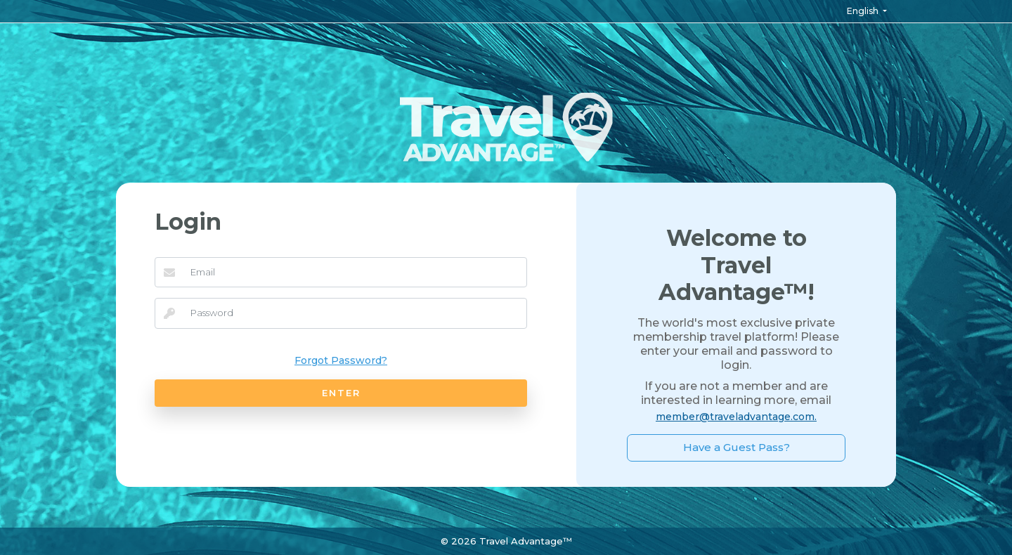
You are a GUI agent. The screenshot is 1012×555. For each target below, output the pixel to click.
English (864, 11)
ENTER (341, 392)
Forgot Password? (340, 360)
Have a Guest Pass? (736, 447)
